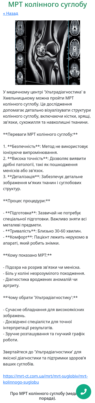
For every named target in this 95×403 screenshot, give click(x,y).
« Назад (10, 13)
